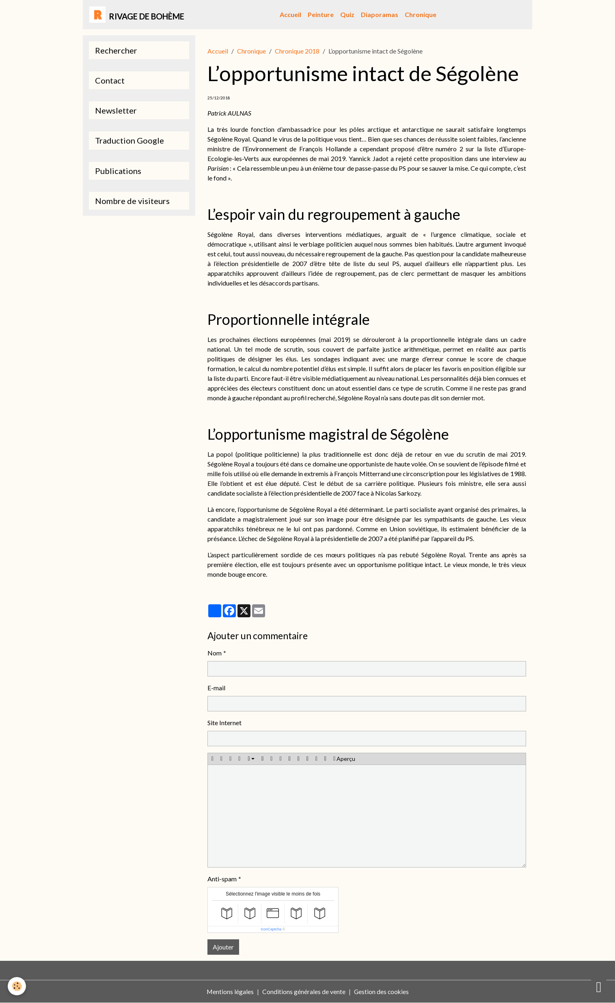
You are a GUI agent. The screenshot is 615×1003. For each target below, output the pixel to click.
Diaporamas (380, 14)
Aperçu (344, 758)
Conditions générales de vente (303, 991)
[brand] (136, 14)
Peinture (321, 14)
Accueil (291, 14)
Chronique (421, 14)
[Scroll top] (599, 987)
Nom (214, 653)
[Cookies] (17, 986)
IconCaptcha (271, 929)
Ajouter (223, 947)
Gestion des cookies (382, 991)
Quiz (348, 14)
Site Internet (224, 722)
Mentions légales (229, 991)
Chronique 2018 (297, 51)
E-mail (216, 688)
